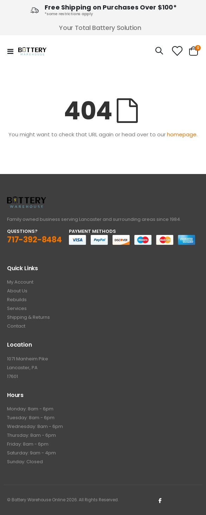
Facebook (160, 500)
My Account (20, 282)
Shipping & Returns (28, 317)
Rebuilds (17, 299)
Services (17, 308)
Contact (16, 326)
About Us (17, 290)
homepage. (182, 134)
